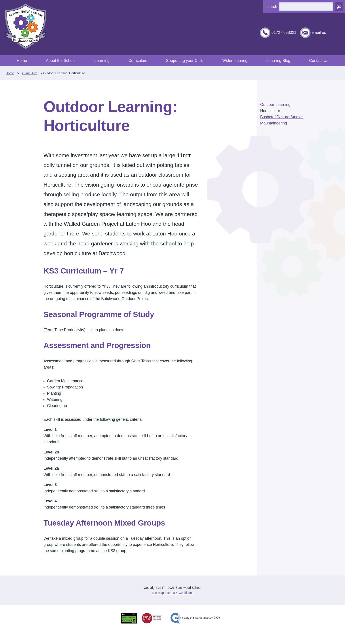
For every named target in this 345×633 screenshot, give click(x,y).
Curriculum (137, 60)
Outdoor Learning (275, 104)
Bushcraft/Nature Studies (281, 117)
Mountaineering (273, 123)
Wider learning (234, 60)
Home (22, 60)
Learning (101, 60)
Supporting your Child (184, 60)
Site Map (158, 593)
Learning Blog (278, 60)
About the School (61, 60)
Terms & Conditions (179, 593)
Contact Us (318, 60)
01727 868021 (283, 32)
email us (318, 32)
